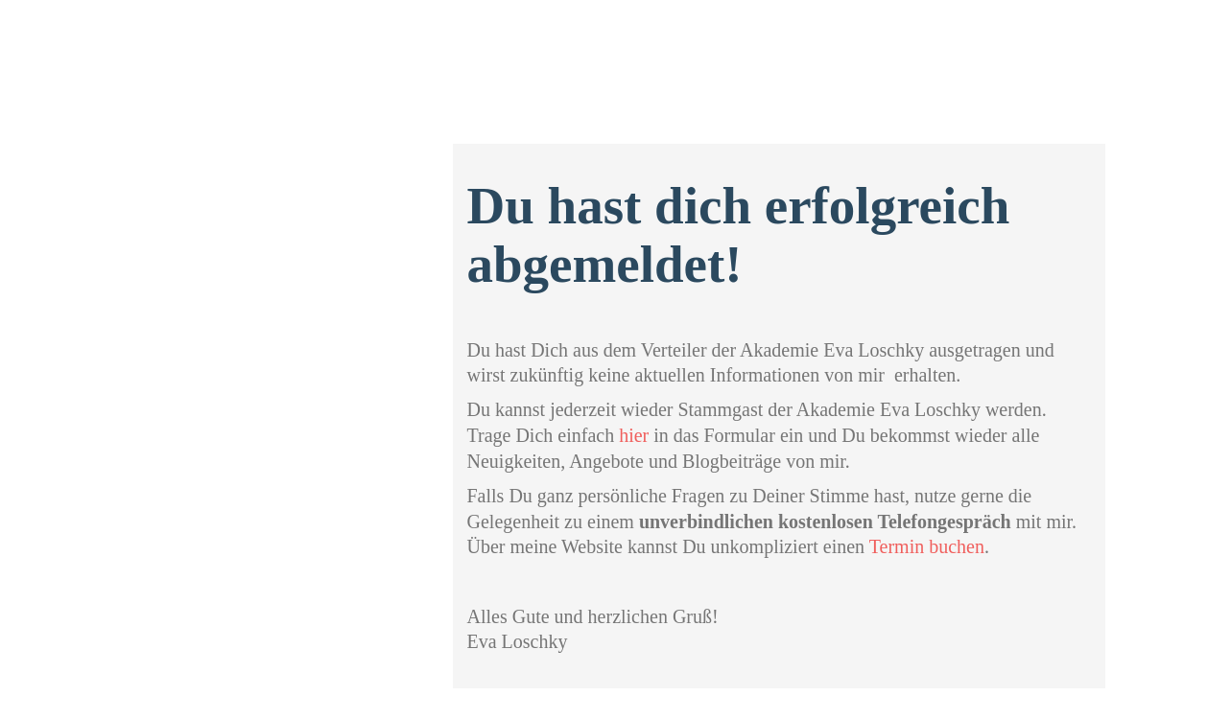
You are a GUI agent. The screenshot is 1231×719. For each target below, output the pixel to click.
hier (634, 435)
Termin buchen (926, 546)
